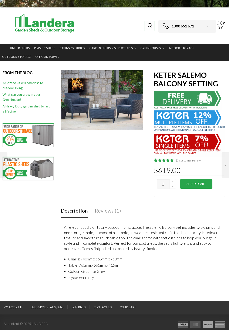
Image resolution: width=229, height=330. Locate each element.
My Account (13, 307)
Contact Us (103, 307)
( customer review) (189, 160)
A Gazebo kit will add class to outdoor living (23, 85)
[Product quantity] (163, 184)
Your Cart (128, 307)
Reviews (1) (108, 210)
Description (74, 210)
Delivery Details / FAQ (47, 307)
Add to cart (196, 184)
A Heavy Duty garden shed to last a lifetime (26, 108)
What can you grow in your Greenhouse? (21, 97)
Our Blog (78, 307)
